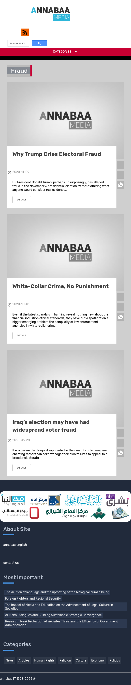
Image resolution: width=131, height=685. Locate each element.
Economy (98, 660)
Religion (65, 660)
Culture (81, 660)
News (10, 660)
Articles (24, 660)
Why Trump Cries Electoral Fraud (56, 154)
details (21, 199)
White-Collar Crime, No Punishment (60, 286)
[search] (18, 43)
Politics (114, 660)
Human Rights (44, 660)
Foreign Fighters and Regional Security (33, 598)
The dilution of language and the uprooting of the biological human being (57, 592)
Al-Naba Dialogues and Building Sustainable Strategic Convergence (53, 615)
